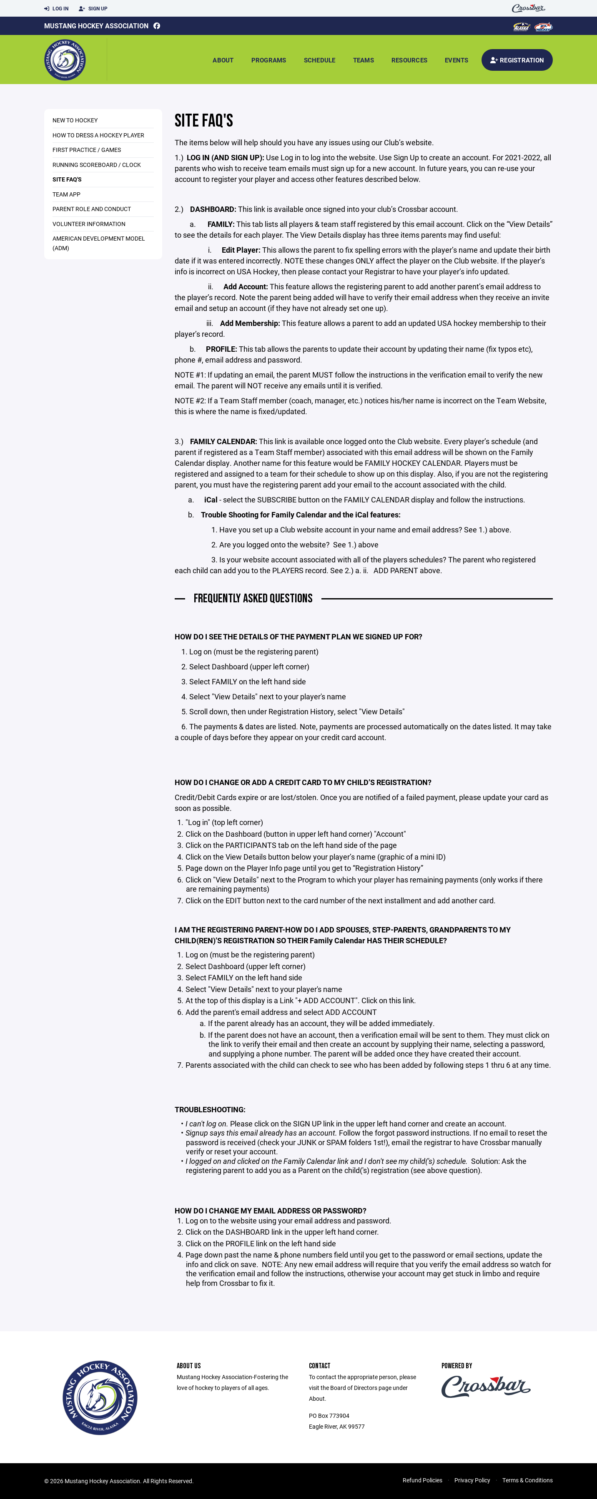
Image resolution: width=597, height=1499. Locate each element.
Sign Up (93, 8)
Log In (56, 8)
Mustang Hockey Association (96, 25)
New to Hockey (75, 120)
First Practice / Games (87, 150)
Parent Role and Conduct (92, 209)
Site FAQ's (67, 179)
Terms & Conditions (527, 1480)
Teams (363, 60)
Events (457, 60)
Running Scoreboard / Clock (97, 165)
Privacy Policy (472, 1480)
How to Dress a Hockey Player (98, 135)
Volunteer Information (89, 224)
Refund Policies (422, 1480)
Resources (409, 60)
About (223, 60)
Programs (268, 60)
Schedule (320, 60)
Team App (66, 194)
